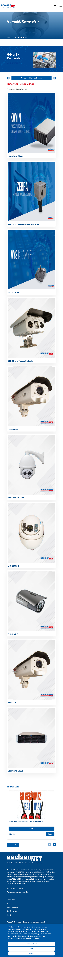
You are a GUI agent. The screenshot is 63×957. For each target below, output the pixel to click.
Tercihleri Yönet (31, 944)
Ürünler (9, 903)
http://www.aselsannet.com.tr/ (18, 927)
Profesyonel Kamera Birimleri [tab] (31, 78)
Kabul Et (31, 953)
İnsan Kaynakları (12, 907)
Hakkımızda (11, 899)
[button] (49, 844)
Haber (50, 834)
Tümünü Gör (13, 845)
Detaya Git (31, 828)
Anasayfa (10, 37)
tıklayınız (38, 938)
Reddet (31, 949)
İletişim (9, 915)
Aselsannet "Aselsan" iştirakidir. (17, 892)
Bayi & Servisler (12, 911)
